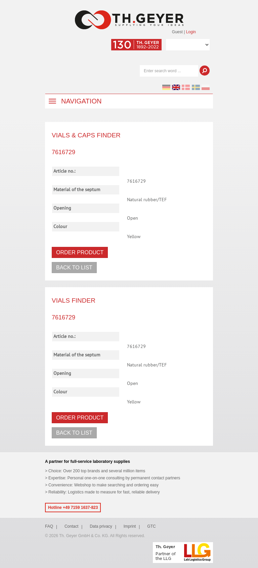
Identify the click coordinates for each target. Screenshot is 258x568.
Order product (79, 252)
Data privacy (101, 526)
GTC (151, 526)
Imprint (130, 526)
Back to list (74, 267)
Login (191, 32)
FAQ (49, 526)
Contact (71, 526)
